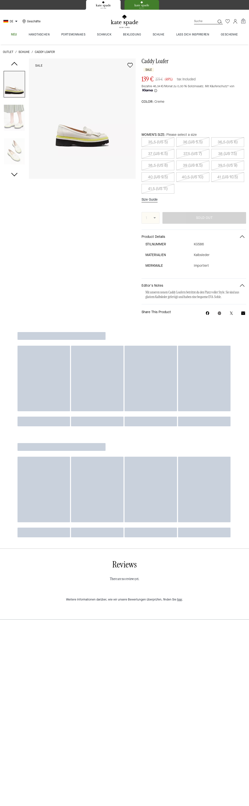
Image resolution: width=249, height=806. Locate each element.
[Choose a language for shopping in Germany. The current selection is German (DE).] (11, 21)
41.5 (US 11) (158, 188)
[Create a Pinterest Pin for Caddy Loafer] (219, 313)
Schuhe (24, 52)
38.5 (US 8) (158, 165)
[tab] (103, 5)
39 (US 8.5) (193, 165)
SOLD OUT (204, 217)
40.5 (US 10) (193, 177)
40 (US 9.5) (158, 177)
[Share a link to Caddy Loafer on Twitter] (231, 313)
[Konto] (235, 21)
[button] (14, 85)
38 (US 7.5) (227, 153)
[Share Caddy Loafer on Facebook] (208, 313)
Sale (39, 66)
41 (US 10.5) (227, 177)
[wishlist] (130, 65)
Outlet (8, 52)
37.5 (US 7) (192, 153)
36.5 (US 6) (228, 142)
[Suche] (201, 21)
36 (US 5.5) (193, 142)
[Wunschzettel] (228, 21)
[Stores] (31, 21)
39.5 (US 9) (228, 165)
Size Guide (150, 199)
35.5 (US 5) (158, 142)
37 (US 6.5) (158, 153)
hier (179, 587)
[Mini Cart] (243, 21)
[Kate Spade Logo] (124, 21)
